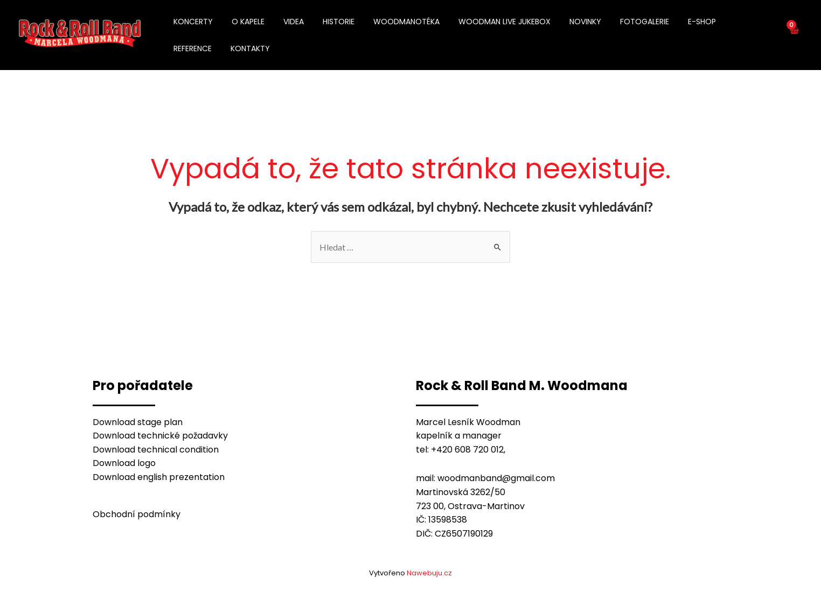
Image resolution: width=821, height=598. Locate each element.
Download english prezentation (159, 477)
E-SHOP (670, 21)
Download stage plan (138, 422)
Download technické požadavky (160, 435)
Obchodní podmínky (136, 514)
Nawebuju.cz (429, 573)
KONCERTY (191, 21)
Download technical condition (156, 449)
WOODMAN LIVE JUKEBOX (484, 21)
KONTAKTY (191, 48)
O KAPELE (242, 21)
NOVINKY (561, 21)
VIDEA (284, 21)
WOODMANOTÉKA (390, 21)
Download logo (124, 463)
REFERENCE (718, 21)
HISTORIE (326, 21)
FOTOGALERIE (616, 21)
